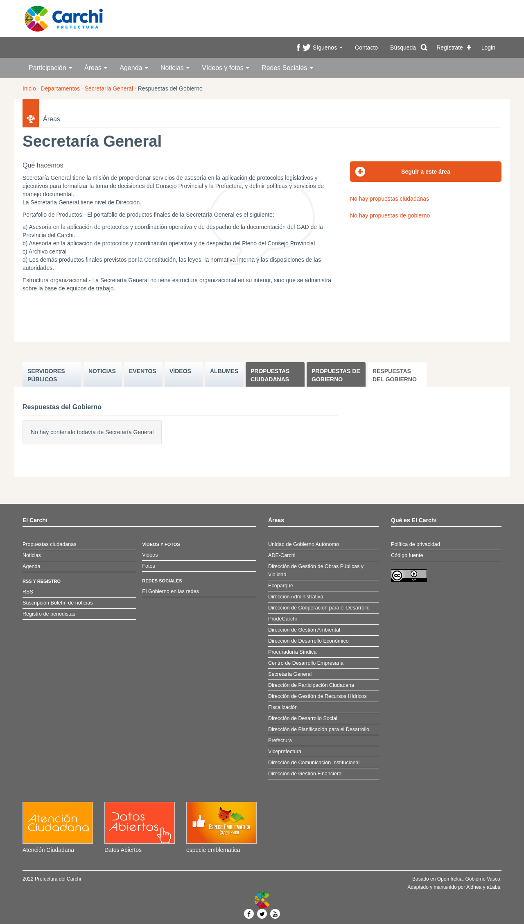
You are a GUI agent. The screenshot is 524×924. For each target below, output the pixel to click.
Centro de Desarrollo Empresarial (306, 663)
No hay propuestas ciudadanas (389, 198)
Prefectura (280, 740)
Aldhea (473, 887)
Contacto (366, 47)
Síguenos (328, 47)
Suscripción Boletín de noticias (58, 603)
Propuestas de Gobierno (336, 375)
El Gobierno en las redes (170, 591)
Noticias (175, 67)
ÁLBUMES (224, 371)
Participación (50, 67)
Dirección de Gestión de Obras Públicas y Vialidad (316, 571)
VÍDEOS (180, 371)
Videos (150, 555)
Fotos (148, 566)
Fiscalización (283, 707)
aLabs (493, 887)
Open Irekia (450, 879)
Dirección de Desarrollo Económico (308, 641)
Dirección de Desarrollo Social (302, 718)
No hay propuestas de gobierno (390, 215)
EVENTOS (142, 371)
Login (488, 47)
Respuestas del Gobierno (395, 375)
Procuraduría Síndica (292, 652)
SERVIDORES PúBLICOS (46, 375)
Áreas (95, 67)
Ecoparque (280, 586)
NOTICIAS (102, 371)
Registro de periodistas (49, 614)
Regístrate (449, 47)
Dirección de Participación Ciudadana (311, 685)
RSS (28, 592)
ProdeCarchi (282, 619)
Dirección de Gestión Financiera (304, 774)
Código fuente (407, 555)
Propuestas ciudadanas (270, 375)
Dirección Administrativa (295, 597)
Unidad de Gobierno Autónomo (303, 544)
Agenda (134, 67)
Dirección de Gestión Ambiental (304, 630)
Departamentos (60, 88)
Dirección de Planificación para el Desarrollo (318, 729)
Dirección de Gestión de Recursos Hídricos (317, 696)
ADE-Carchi (281, 555)
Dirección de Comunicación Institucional (313, 762)
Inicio (29, 88)
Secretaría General (109, 88)
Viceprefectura (284, 751)
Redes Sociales (287, 67)
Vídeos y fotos (225, 67)
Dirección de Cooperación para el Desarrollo (319, 608)
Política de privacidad (415, 544)
